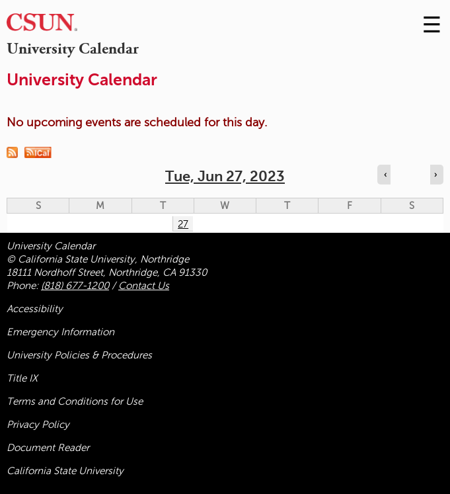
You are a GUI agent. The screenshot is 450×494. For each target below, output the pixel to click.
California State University (65, 471)
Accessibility (35, 309)
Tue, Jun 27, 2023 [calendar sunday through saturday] (225, 176)
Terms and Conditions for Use (75, 401)
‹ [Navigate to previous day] (385, 174)
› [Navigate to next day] (435, 174)
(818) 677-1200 (75, 285)
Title (22, 378)
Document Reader (48, 447)
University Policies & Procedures (79, 355)
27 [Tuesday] (183, 224)
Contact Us (143, 285)
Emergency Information (60, 332)
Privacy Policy (38, 424)
